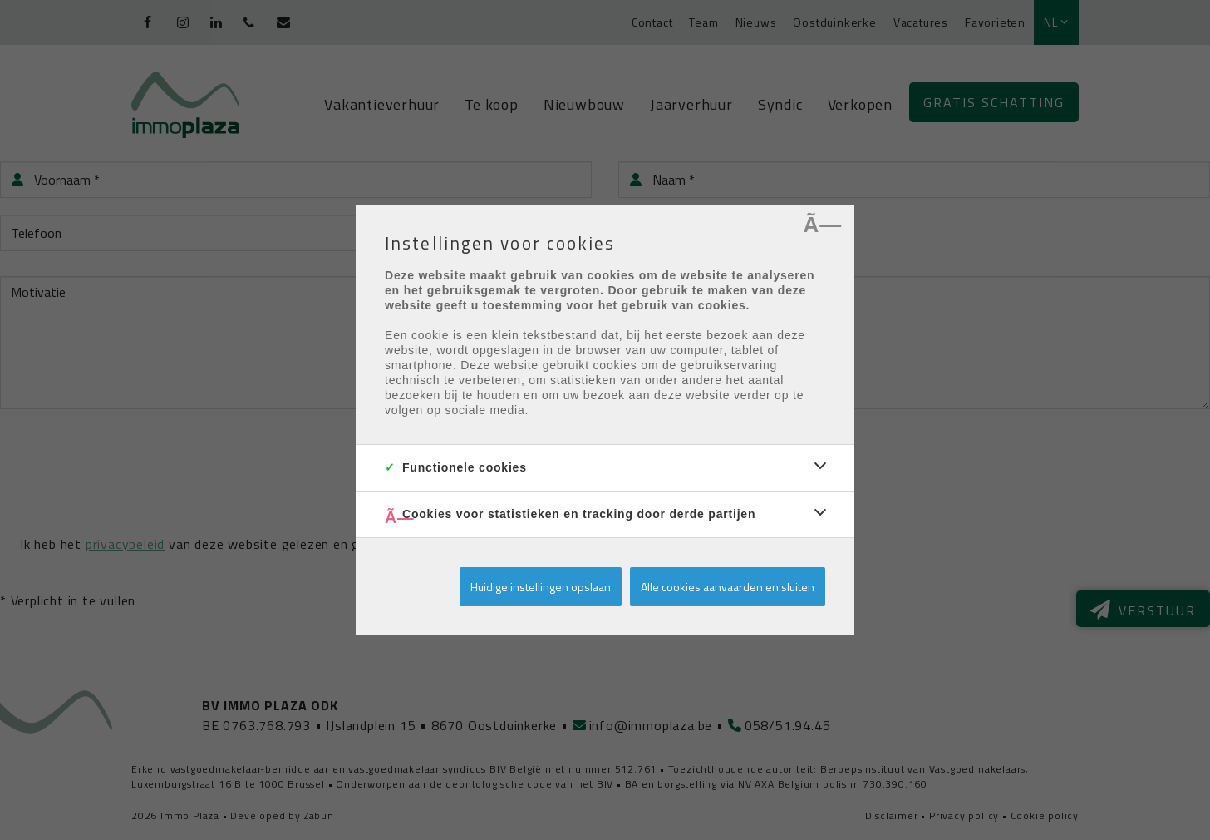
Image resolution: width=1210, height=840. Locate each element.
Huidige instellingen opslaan (540, 586)
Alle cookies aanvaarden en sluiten (727, 586)
